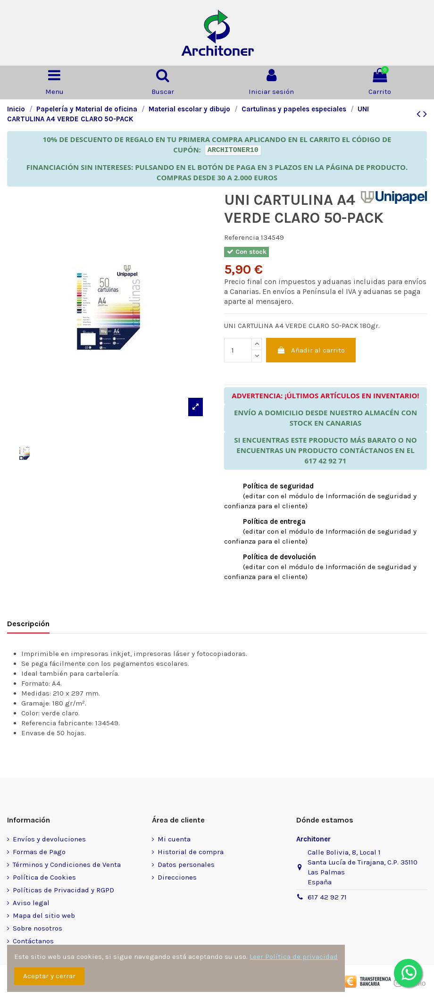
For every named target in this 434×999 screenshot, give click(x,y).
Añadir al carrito (311, 350)
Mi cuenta (174, 839)
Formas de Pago (39, 852)
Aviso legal (31, 902)
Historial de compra (191, 852)
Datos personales (186, 864)
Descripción (28, 623)
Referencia (241, 237)
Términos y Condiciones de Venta (67, 864)
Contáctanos (33, 941)
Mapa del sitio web (44, 915)
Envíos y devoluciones (49, 839)
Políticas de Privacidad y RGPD (63, 890)
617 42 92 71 (327, 897)
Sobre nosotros (37, 928)
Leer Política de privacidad (294, 956)
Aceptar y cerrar (49, 976)
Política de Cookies (44, 877)
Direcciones (177, 877)
